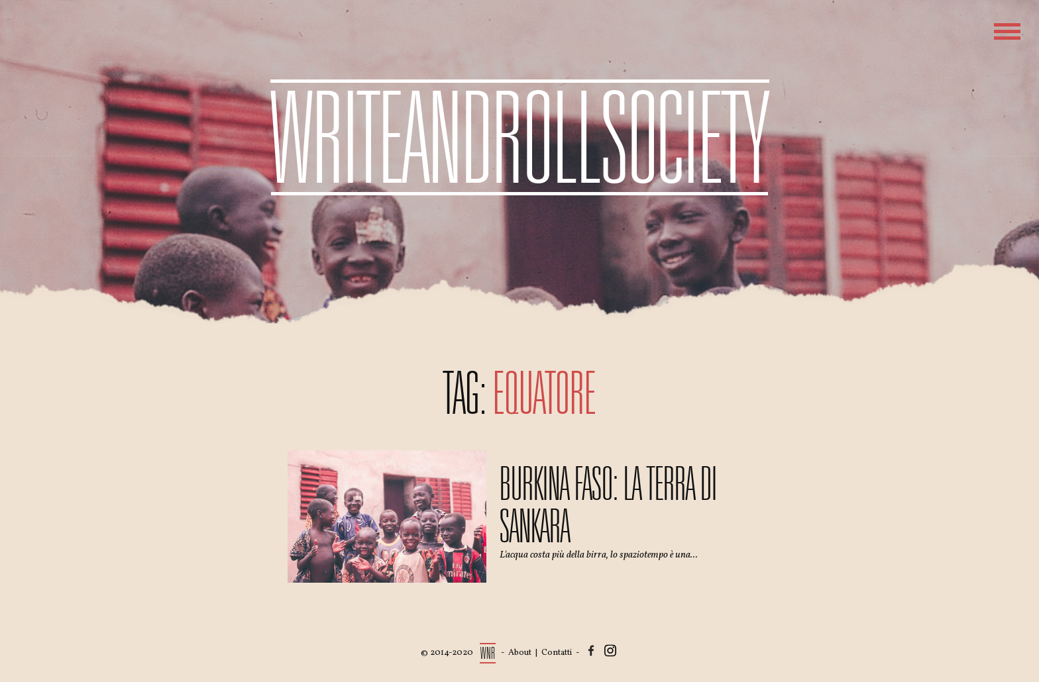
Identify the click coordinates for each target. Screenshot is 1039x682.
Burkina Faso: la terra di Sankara (608, 505)
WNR (488, 653)
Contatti (556, 653)
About (519, 653)
